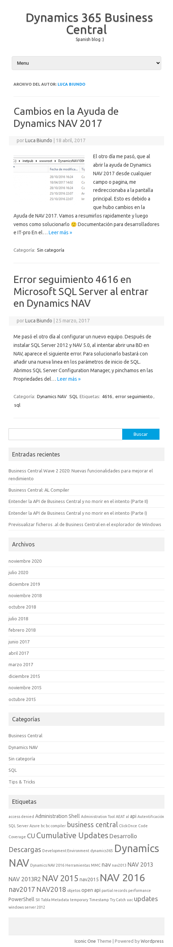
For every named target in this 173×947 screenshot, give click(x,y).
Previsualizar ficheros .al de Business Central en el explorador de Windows (85, 524)
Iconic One (85, 940)
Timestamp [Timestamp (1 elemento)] (99, 900)
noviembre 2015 (25, 687)
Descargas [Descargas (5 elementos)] (25, 849)
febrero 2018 (22, 629)
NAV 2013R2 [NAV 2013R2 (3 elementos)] (25, 879)
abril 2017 (19, 653)
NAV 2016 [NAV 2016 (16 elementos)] (122, 877)
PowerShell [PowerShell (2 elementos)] (21, 899)
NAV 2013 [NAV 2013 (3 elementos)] (140, 864)
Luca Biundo (71, 84)
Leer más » (60, 232)
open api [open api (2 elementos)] (91, 890)
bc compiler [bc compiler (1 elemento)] (56, 826)
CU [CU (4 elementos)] (31, 835)
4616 (107, 396)
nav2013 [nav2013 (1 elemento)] (119, 865)
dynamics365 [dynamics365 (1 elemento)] (101, 851)
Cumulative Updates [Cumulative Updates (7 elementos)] (72, 835)
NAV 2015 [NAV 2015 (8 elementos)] (60, 878)
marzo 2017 (21, 664)
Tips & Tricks (22, 781)
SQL (73, 396)
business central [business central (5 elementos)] (92, 824)
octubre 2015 (22, 699)
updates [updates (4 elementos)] (146, 898)
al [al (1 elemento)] (127, 816)
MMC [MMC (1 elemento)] (96, 865)
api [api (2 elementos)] (133, 816)
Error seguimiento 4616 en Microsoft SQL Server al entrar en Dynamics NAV (80, 291)
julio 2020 (18, 572)
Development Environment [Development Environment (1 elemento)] (65, 851)
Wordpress (152, 940)
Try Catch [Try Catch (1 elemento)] (118, 900)
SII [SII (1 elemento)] (38, 900)
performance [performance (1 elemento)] (139, 890)
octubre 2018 (22, 606)
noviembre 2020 (25, 560)
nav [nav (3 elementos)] (106, 864)
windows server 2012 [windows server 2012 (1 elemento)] (27, 907)
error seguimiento (134, 396)
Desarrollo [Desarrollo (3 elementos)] (123, 836)
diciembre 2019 (24, 584)
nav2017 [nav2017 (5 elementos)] (22, 889)
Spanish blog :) (90, 39)
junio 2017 (19, 641)
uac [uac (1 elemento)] (130, 900)
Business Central (25, 735)
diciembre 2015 (24, 676)
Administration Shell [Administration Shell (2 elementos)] (57, 816)
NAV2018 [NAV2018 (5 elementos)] (51, 889)
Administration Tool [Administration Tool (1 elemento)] (98, 816)
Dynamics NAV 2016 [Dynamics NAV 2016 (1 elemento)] (47, 865)
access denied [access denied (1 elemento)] (21, 816)
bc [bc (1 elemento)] (43, 826)
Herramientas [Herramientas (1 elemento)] (77, 865)
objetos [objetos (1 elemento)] (73, 890)
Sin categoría (50, 249)
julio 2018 (18, 618)
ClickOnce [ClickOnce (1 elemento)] (128, 826)
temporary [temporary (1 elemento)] (79, 900)
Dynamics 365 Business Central (89, 23)
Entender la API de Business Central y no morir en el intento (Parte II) (78, 501)
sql (17, 404)
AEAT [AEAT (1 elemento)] (120, 816)
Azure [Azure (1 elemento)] (34, 826)
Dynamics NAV (52, 396)
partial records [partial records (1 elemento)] (114, 890)
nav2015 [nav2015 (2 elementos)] (89, 879)
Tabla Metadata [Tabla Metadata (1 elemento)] (55, 900)
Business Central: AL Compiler (39, 489)
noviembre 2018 (25, 595)
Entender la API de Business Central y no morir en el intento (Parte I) (78, 512)
